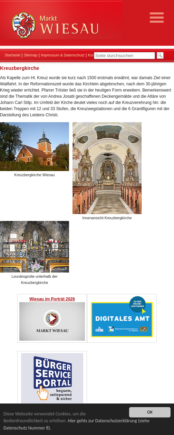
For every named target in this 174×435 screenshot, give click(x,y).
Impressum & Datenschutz (63, 55)
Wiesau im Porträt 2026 (52, 299)
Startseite (12, 55)
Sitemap (31, 55)
